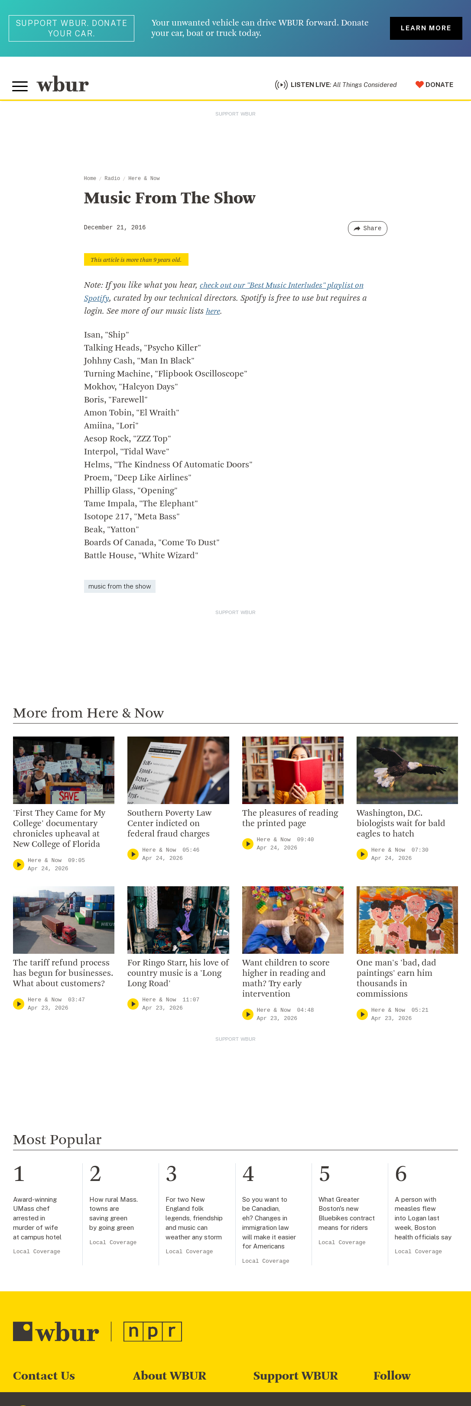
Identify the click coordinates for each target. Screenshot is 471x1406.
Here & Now (143, 181)
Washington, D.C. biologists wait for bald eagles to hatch (401, 826)
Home (90, 181)
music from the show (119, 588)
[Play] (18, 867)
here (214, 313)
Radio (112, 181)
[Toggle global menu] (21, 88)
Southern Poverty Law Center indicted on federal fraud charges (169, 826)
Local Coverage (36, 1254)
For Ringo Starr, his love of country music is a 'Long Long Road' (178, 976)
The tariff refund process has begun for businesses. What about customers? (63, 976)
